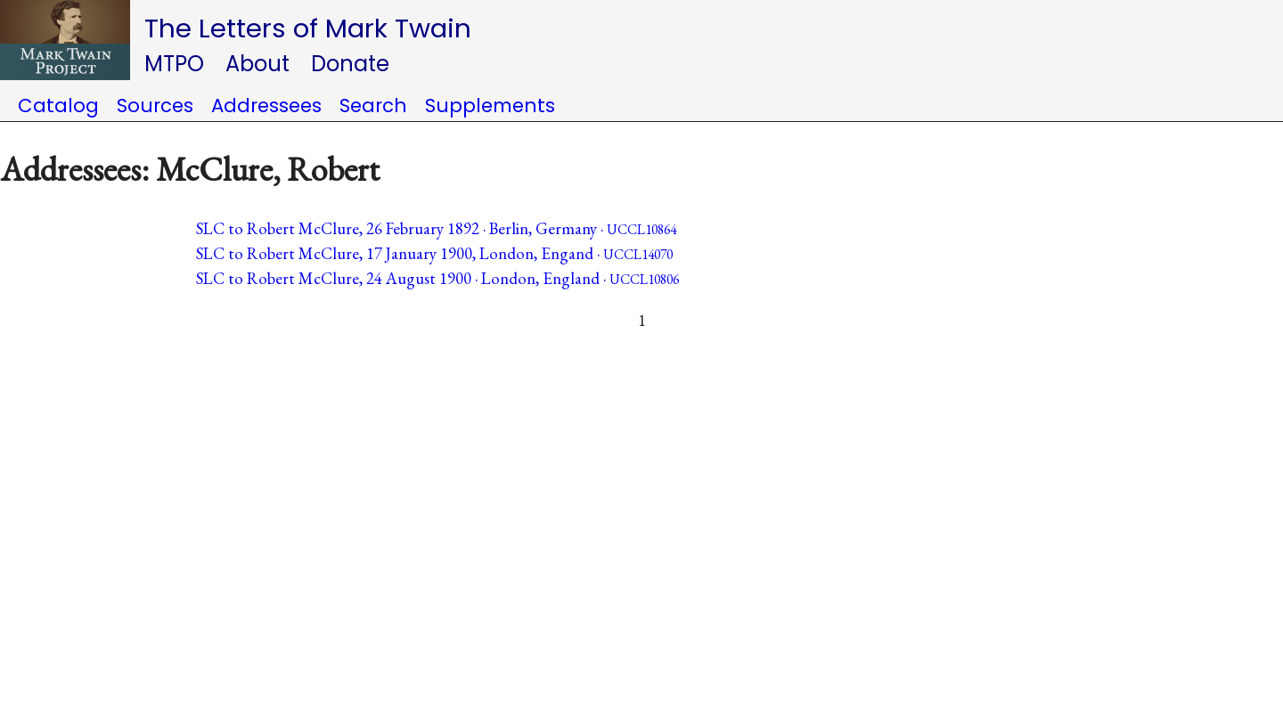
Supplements (490, 105)
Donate (350, 63)
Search (373, 105)
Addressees (266, 105)
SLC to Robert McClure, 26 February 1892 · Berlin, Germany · (436, 228)
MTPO (174, 63)
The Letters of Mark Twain (307, 28)
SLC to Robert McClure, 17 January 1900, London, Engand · (434, 253)
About (257, 63)
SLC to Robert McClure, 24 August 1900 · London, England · (437, 278)
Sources (155, 105)
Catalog (58, 105)
